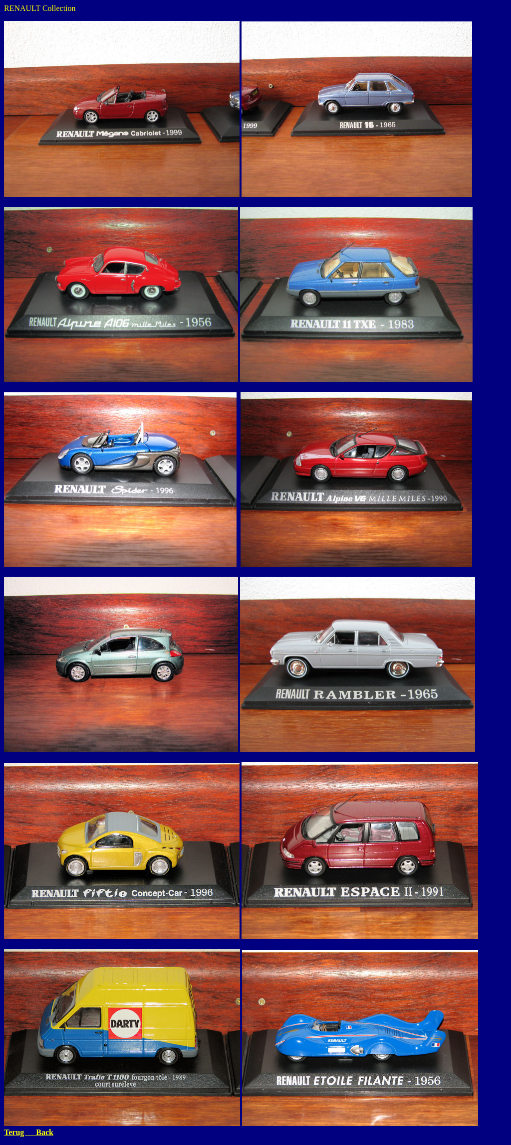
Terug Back (28, 1132)
